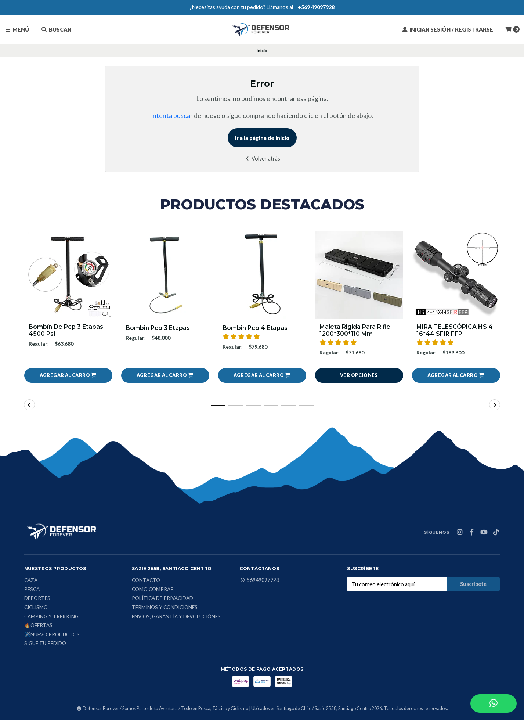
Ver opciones (359, 375)
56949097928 (259, 580)
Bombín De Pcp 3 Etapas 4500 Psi (66, 330)
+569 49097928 (316, 7)
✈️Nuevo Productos (52, 634)
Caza (30, 580)
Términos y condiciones (165, 607)
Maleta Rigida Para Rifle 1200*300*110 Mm (355, 330)
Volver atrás (262, 158)
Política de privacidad (162, 598)
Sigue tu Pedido (45, 644)
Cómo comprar (153, 589)
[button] (68, 375)
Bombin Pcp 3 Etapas (158, 327)
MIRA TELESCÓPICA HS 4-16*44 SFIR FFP (455, 330)
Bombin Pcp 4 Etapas (255, 327)
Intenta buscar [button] (172, 115)
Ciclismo (36, 607)
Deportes (37, 598)
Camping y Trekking (51, 616)
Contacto (146, 580)
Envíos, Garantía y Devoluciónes (176, 616)
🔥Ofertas (38, 626)
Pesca (32, 589)
